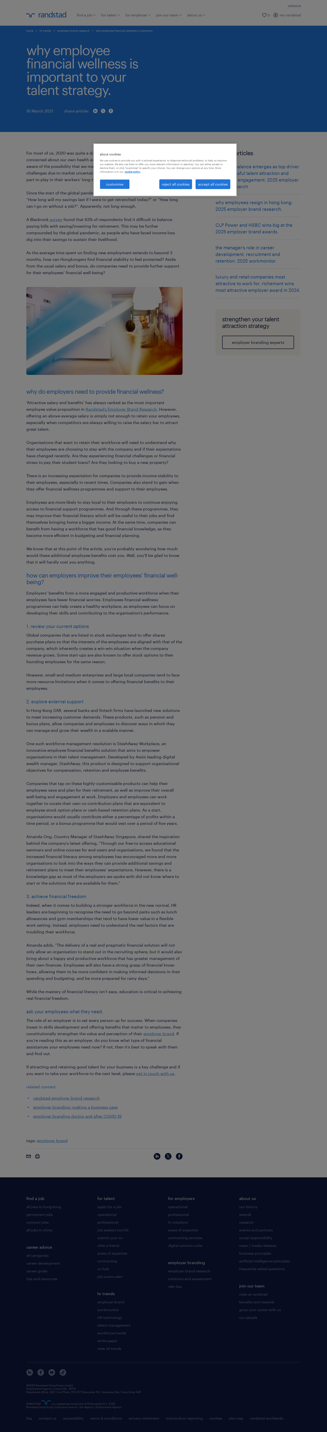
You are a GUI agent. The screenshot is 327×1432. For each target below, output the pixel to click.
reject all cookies (176, 184)
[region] (165, 169)
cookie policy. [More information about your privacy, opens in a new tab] (132, 171)
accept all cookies (213, 184)
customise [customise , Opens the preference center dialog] (114, 184)
